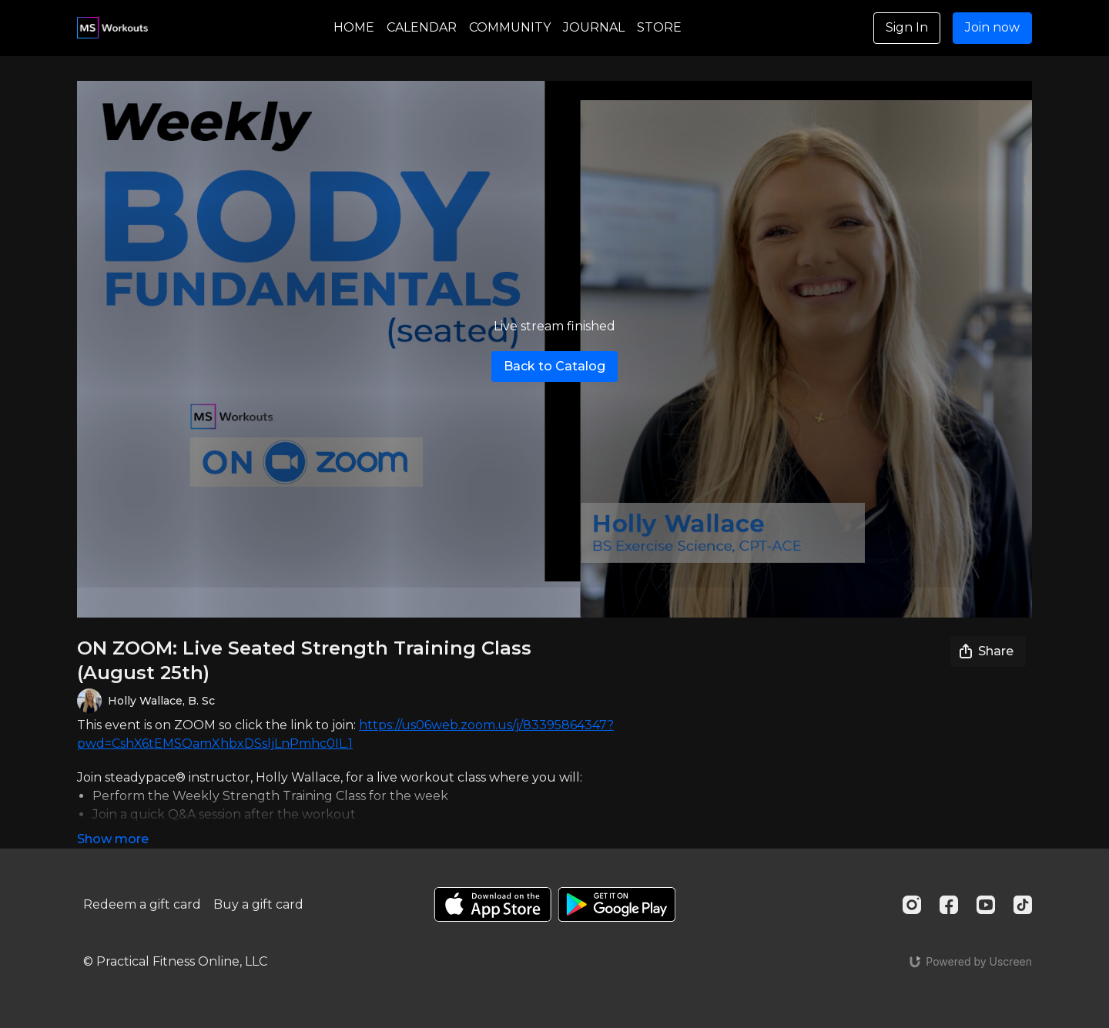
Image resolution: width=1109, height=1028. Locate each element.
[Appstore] (492, 904)
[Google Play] (617, 904)
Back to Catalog (554, 366)
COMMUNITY (510, 27)
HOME (353, 27)
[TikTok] (1023, 905)
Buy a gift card (258, 904)
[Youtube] (986, 905)
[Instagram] (912, 905)
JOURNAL (594, 27)
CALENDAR (422, 27)
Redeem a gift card (142, 904)
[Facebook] (949, 905)
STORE (659, 27)
